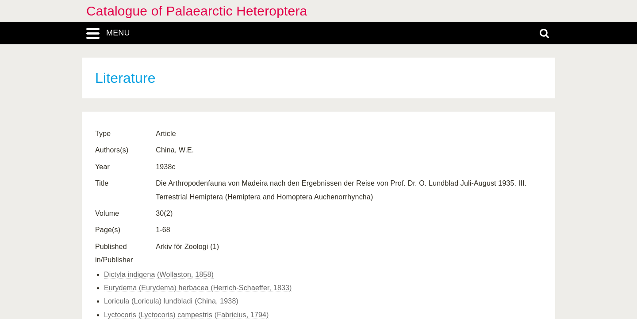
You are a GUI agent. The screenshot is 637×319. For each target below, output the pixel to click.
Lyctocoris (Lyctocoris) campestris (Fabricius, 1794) (186, 315)
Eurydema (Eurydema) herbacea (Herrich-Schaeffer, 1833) (198, 288)
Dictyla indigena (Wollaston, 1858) (159, 274)
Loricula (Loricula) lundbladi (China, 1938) (171, 301)
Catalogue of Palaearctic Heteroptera (196, 11)
